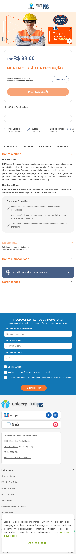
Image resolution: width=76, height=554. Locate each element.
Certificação (45, 146)
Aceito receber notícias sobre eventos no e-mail (29, 372)
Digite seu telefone (13, 353)
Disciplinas (28, 146)
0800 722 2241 (11, 446)
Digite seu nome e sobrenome (18, 329)
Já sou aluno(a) (15, 367)
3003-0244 (9, 441)
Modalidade (62, 146)
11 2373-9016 (11, 452)
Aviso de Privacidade (63, 378)
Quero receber (34, 388)
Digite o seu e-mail (13, 341)
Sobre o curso (10, 146)
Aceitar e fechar (37, 542)
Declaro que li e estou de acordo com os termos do (40, 378)
